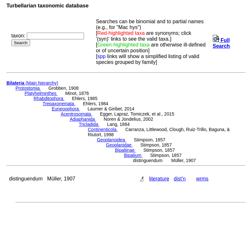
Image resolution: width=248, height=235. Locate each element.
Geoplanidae (119, 145)
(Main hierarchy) (32, 83)
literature (159, 178)
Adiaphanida (83, 119)
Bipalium (133, 155)
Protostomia (28, 88)
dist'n (180, 178)
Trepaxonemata (59, 103)
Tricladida (89, 124)
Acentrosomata (76, 114)
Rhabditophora (49, 98)
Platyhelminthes (41, 93)
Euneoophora (66, 108)
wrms (202, 178)
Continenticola (103, 129)
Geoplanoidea (111, 139)
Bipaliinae (125, 150)
